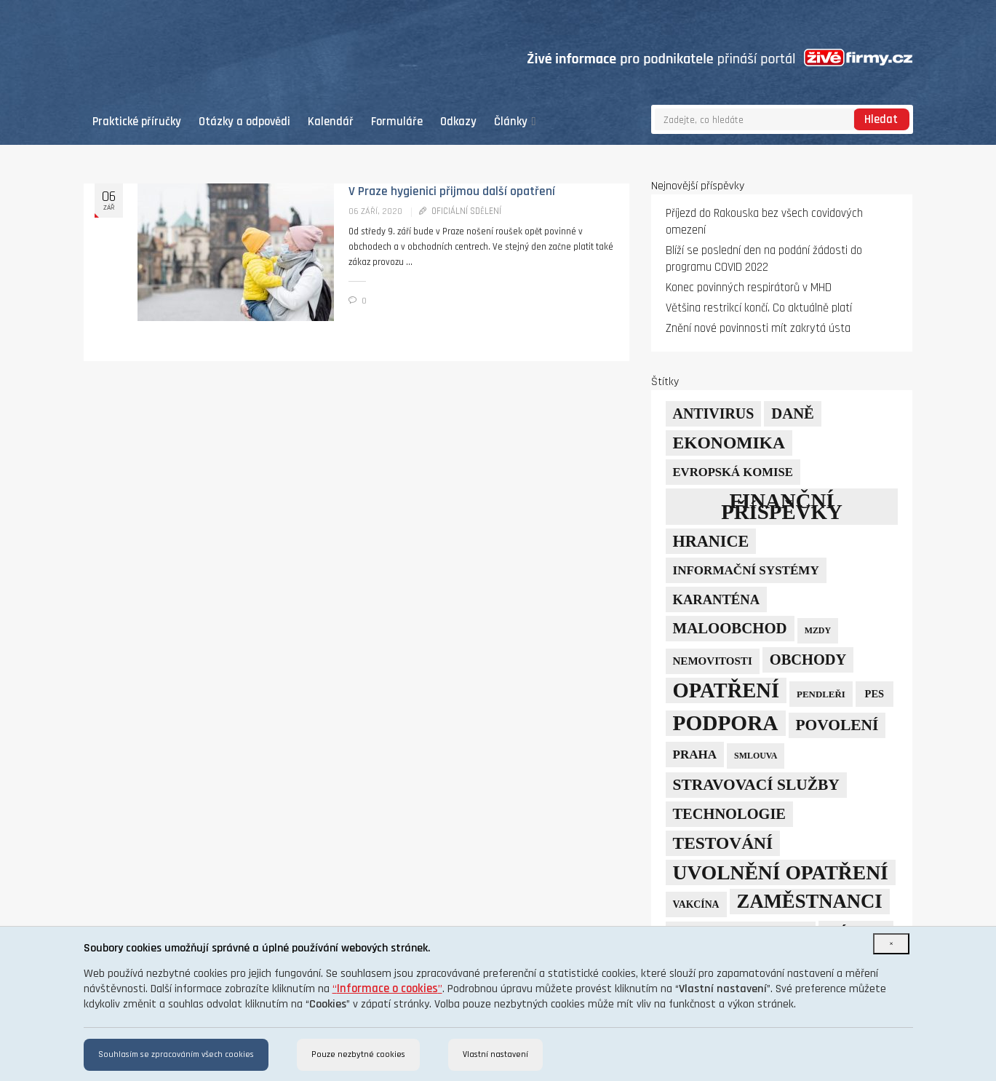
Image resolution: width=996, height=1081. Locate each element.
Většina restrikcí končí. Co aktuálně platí (759, 308)
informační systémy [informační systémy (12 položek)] (746, 570)
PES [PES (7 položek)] (874, 694)
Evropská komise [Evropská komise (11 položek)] (733, 472)
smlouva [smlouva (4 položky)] (755, 756)
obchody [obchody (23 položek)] (808, 660)
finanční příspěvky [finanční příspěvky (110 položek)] (781, 506)
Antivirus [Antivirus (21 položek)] (713, 413)
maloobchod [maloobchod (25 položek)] (730, 628)
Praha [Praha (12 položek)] (695, 754)
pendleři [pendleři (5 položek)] (821, 694)
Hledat (881, 119)
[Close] (891, 943)
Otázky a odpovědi (244, 122)
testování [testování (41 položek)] (723, 842)
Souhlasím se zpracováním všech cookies (176, 1054)
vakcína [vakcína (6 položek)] (696, 904)
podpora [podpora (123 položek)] (725, 722)
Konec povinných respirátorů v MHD (749, 288)
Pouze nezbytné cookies (358, 1054)
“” (387, 989)
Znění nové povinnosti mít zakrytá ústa (758, 328)
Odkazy (458, 122)
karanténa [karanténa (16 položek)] (716, 599)
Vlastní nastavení (495, 1054)
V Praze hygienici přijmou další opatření (451, 191)
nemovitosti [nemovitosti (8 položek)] (712, 661)
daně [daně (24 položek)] (792, 413)
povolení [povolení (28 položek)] (837, 725)
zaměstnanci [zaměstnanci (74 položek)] (810, 901)
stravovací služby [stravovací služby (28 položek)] (756, 784)
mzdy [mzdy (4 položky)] (818, 630)
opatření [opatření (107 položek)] (726, 690)
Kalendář (331, 122)
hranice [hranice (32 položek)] (711, 541)
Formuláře (397, 122)
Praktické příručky (136, 122)
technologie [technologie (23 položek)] (729, 814)
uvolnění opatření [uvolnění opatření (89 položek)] (780, 872)
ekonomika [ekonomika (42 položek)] (729, 442)
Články (515, 122)
